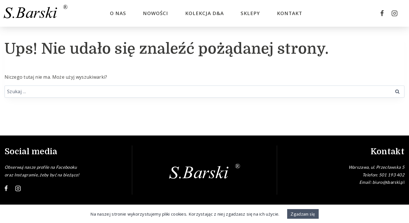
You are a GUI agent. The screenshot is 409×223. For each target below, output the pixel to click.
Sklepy (250, 13)
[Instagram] (394, 13)
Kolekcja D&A (204, 13)
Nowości (155, 13)
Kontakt (289, 13)
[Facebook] (382, 13)
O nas (118, 13)
